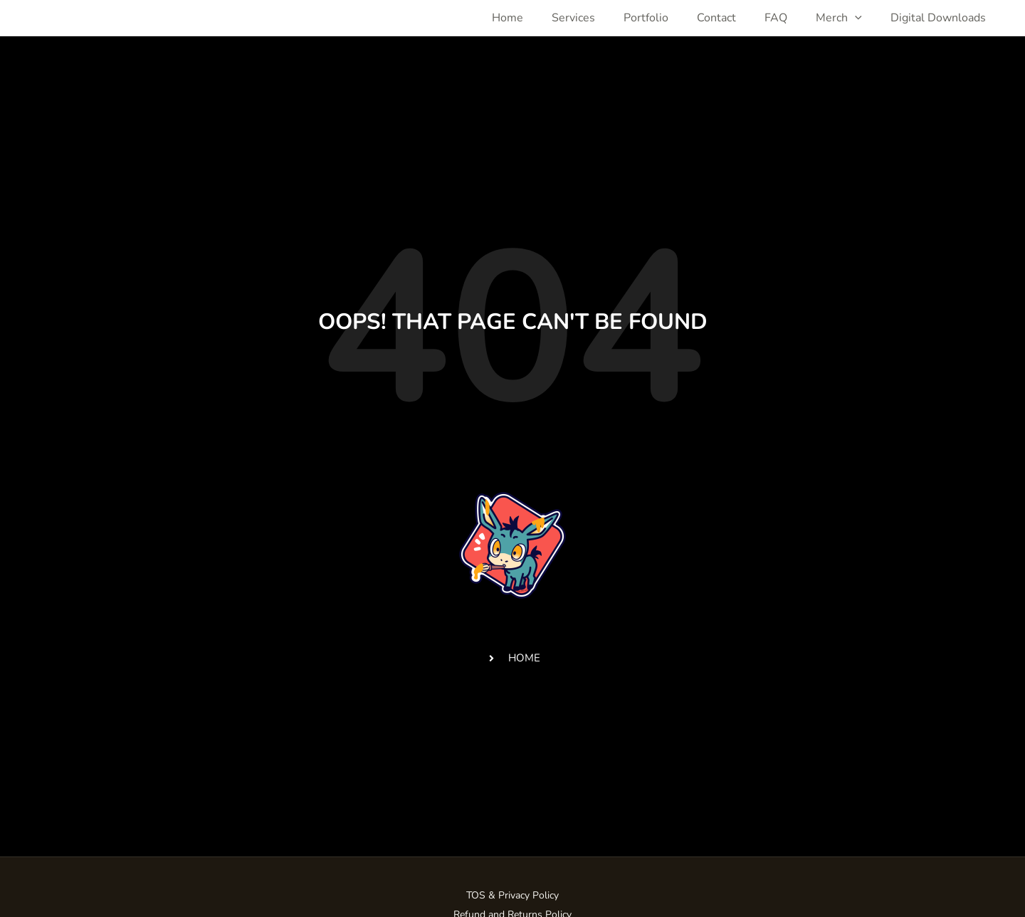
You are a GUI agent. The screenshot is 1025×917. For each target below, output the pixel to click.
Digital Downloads (938, 18)
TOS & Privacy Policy (512, 895)
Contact (716, 18)
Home (507, 18)
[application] (855, 18)
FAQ (775, 18)
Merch (839, 18)
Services (573, 18)
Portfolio (646, 18)
